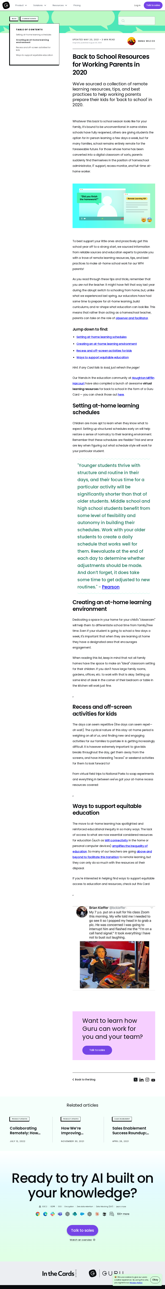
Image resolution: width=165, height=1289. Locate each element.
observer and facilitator (132, 318)
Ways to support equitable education (34, 55)
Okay (155, 1279)
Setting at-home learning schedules (33, 34)
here (121, 395)
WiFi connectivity (116, 840)
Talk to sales (153, 5)
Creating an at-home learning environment (32, 41)
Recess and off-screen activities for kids (33, 48)
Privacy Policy (136, 1282)
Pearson (110, 587)
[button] (21, 5)
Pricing (77, 5)
